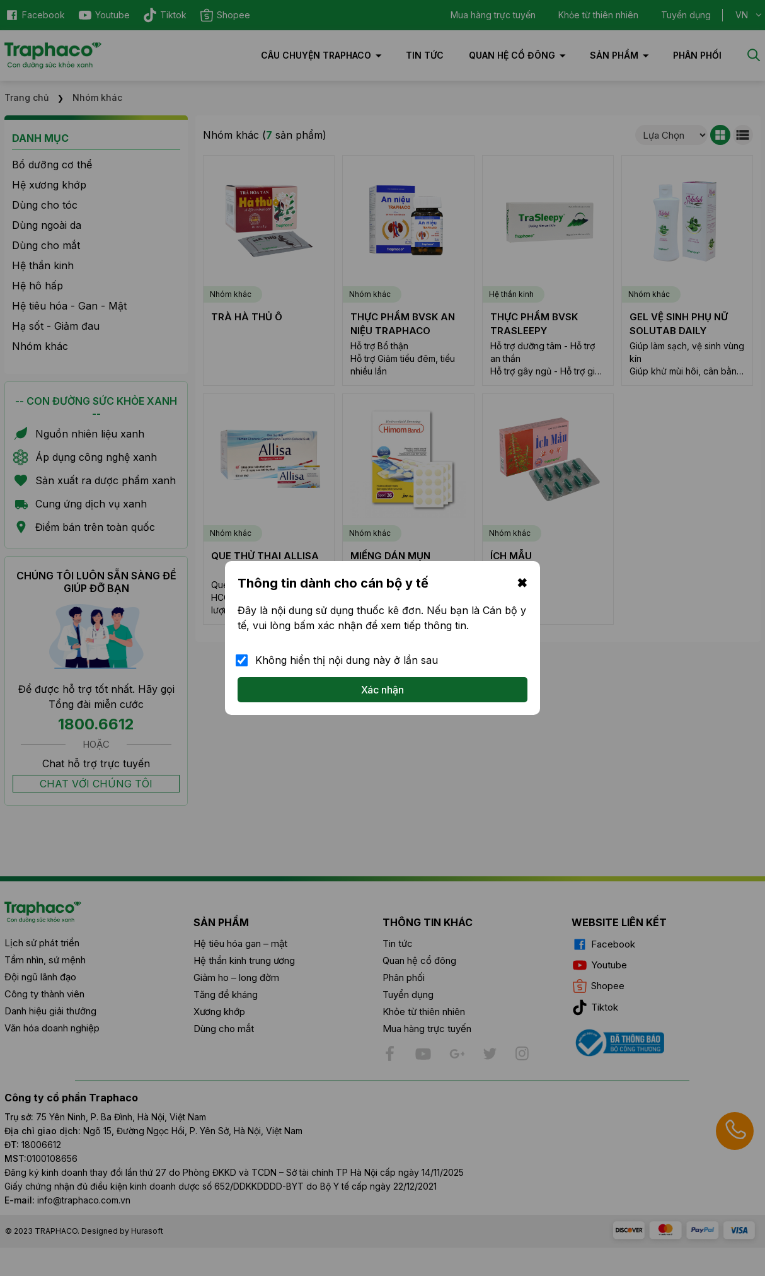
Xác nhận (382, 689)
